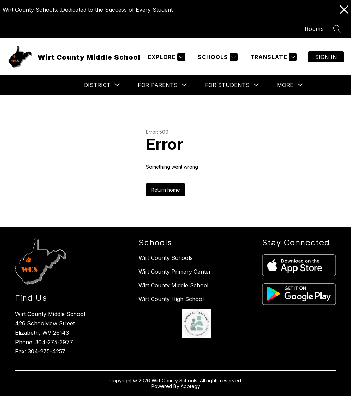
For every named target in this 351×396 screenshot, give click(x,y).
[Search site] (337, 29)
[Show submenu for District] (97, 85)
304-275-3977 (54, 342)
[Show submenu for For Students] (227, 85)
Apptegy (190, 386)
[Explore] (165, 57)
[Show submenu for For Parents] (158, 85)
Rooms (314, 28)
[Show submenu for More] (285, 85)
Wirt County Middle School (173, 285)
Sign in (326, 56)
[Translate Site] (273, 57)
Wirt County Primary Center (174, 271)
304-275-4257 (46, 351)
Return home (165, 190)
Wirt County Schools (165, 257)
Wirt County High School (171, 299)
